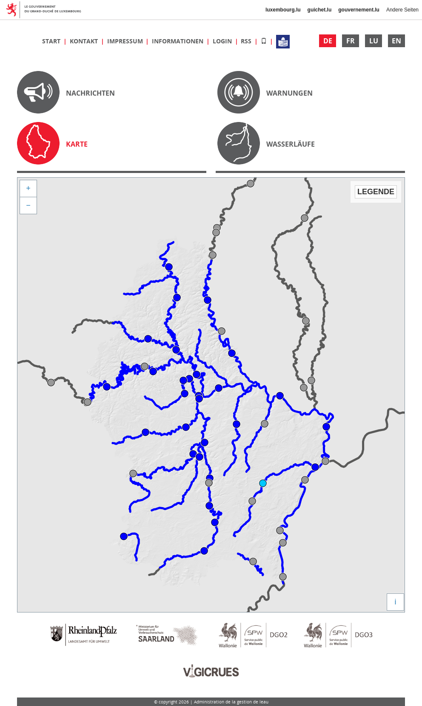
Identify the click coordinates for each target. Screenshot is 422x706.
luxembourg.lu (283, 10)
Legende (375, 191)
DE (327, 40)
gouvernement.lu (358, 10)
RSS (247, 41)
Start (52, 41)
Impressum (126, 41)
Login (223, 41)
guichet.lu (320, 10)
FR (350, 40)
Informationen (178, 41)
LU (373, 40)
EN (396, 40)
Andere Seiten (402, 10)
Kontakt (85, 41)
